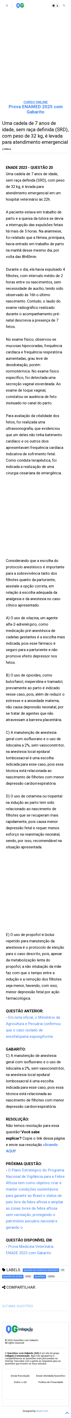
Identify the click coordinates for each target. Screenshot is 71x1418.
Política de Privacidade (50, 1382)
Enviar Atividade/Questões (50, 1376)
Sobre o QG (20, 1382)
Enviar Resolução (20, 1376)
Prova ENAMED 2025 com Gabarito (36, 109)
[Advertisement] (35, 59)
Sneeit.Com (42, 1411)
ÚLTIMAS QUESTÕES (17, 1306)
